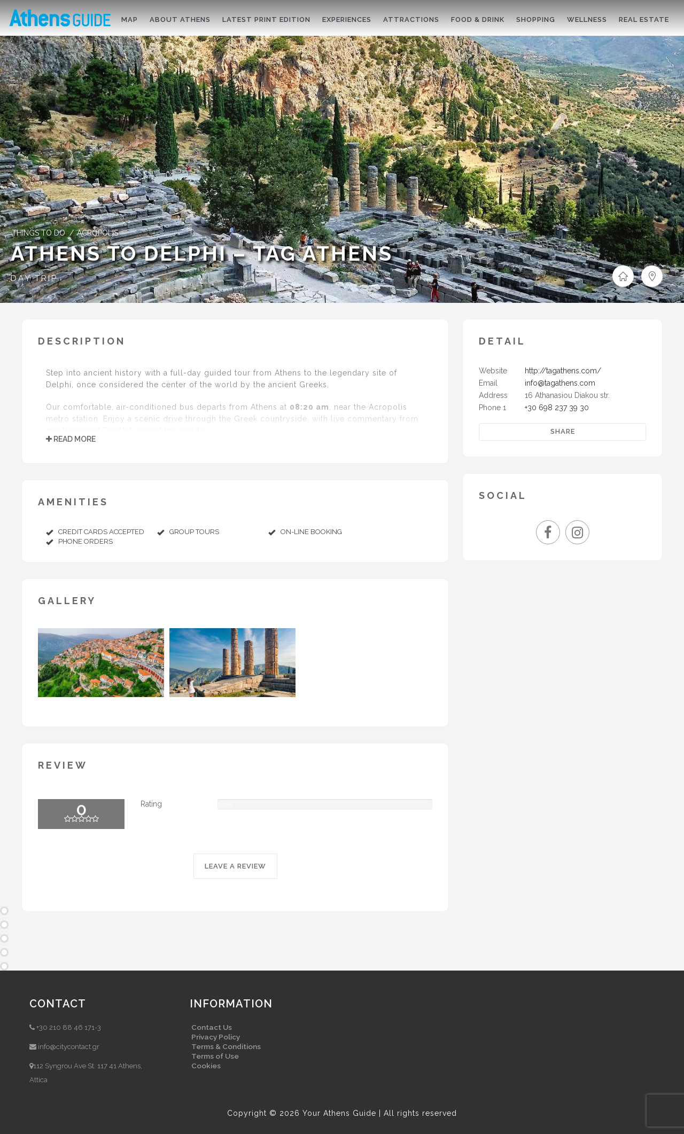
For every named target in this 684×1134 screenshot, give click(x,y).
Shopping (535, 19)
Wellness (587, 19)
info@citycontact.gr (68, 1047)
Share (562, 431)
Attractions (411, 19)
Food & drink (477, 19)
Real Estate (644, 19)
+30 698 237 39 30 (557, 407)
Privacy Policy (215, 1037)
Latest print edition (266, 19)
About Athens (180, 19)
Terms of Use (215, 1056)
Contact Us (211, 1027)
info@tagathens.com (560, 383)
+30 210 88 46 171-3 (68, 1027)
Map (129, 19)
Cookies (206, 1065)
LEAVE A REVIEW (235, 866)
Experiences (346, 19)
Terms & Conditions (226, 1046)
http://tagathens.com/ (563, 370)
